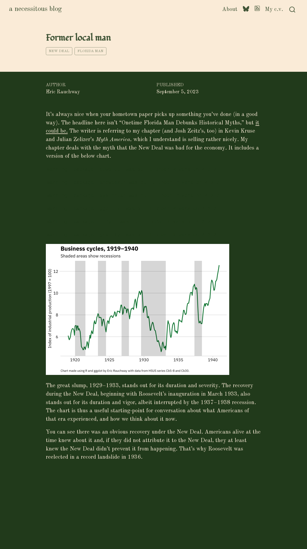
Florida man (90, 51)
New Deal (59, 51)
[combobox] (292, 9)
